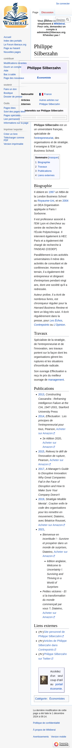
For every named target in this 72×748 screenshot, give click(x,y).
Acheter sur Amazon (50, 524)
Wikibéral (59, 23)
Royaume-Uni (46, 200)
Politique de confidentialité (46, 722)
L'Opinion (59, 324)
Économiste (44, 77)
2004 (65, 200)
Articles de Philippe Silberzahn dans (52, 645)
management (56, 379)
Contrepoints (41, 324)
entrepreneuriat (44, 137)
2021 (41, 529)
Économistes (57, 698)
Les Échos (56, 320)
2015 (41, 451)
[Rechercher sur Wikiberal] (62, 19)
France (48, 94)
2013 (41, 394)
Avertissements (41, 736)
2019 (41, 499)
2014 (41, 416)
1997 (52, 192)
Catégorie (41, 698)
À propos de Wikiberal (44, 729)
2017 (41, 468)
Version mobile (58, 736)
